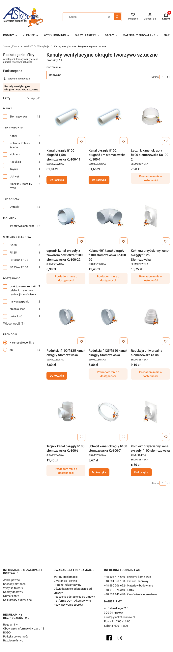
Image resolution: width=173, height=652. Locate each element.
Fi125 (13, 252)
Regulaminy (10, 624)
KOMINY (28, 46)
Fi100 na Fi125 (19, 259)
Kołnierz (15, 154)
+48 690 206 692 (114, 585)
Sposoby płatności (14, 583)
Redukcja (15, 161)
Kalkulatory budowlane (17, 599)
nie (11, 349)
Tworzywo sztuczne (22, 225)
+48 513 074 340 (114, 589)
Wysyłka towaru (13, 587)
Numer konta (11, 595)
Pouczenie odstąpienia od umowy (74, 596)
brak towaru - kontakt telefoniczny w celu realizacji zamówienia (23, 290)
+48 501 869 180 (114, 581)
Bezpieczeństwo (13, 640)
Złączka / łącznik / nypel (21, 185)
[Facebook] (109, 637)
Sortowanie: (53, 67)
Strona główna (11, 46)
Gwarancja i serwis (65, 580)
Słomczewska (18, 116)
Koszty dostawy (13, 591)
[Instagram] (119, 637)
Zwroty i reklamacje (65, 576)
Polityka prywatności (16, 636)
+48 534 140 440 (114, 594)
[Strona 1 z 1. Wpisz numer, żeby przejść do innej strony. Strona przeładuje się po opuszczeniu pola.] (162, 77)
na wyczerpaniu (19, 301)
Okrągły (14, 206)
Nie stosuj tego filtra (22, 342)
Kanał (13, 135)
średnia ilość (17, 308)
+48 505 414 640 (114, 576)
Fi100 (13, 245)
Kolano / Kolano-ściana (20, 145)
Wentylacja (43, 46)
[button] (117, 16)
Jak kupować (11, 580)
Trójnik (14, 169)
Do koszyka (57, 180)
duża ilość (16, 316)
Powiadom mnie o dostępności (150, 178)
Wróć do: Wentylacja (16, 78)
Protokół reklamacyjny (67, 584)
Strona (155, 76)
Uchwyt (14, 176)
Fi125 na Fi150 (19, 267)
